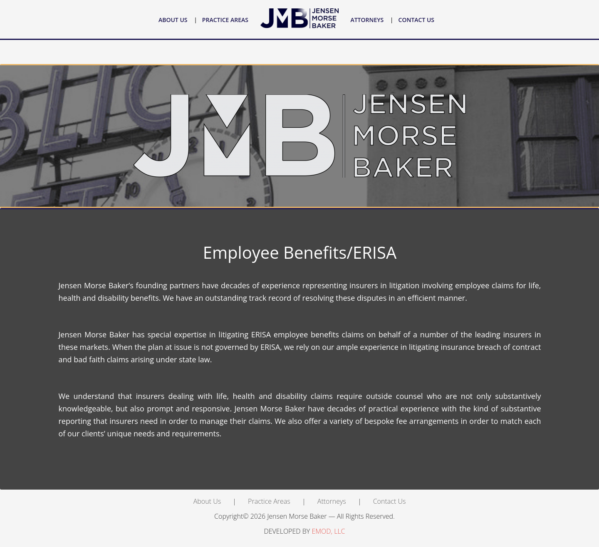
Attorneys (367, 20)
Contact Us (417, 20)
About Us (173, 20)
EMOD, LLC (328, 531)
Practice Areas (225, 20)
